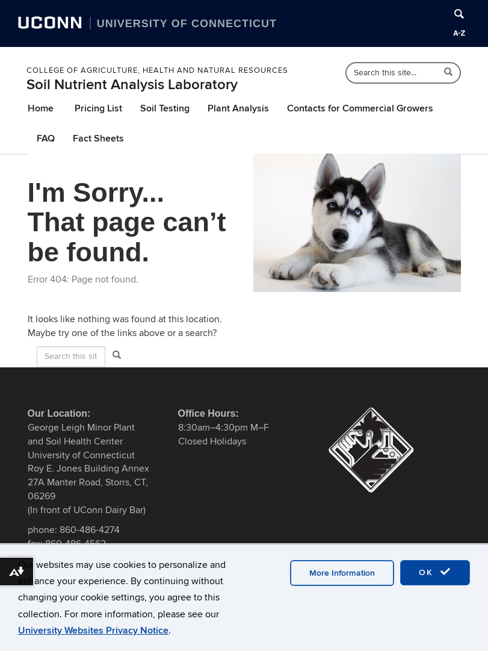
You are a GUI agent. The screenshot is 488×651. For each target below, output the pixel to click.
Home (41, 108)
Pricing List (98, 108)
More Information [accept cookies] (342, 573)
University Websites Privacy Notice (93, 631)
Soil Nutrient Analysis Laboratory (132, 84)
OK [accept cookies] (435, 572)
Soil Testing (165, 108)
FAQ (46, 138)
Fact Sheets (98, 138)
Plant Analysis (238, 108)
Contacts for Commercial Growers (360, 108)
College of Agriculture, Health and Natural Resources (157, 70)
